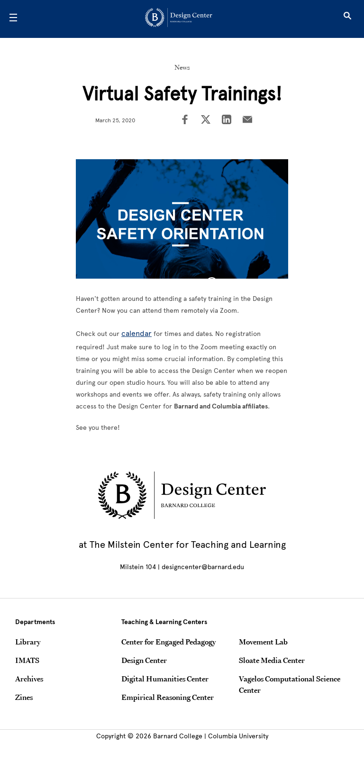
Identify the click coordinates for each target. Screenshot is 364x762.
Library (27, 641)
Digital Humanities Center (165, 678)
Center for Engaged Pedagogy (168, 641)
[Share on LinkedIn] (226, 120)
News (182, 67)
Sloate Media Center (272, 660)
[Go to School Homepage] (178, 19)
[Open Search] (347, 19)
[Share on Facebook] (185, 120)
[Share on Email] (247, 120)
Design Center (144, 660)
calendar (136, 333)
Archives (29, 678)
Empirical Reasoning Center (167, 697)
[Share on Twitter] (205, 120)
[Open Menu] (13, 19)
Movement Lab (263, 641)
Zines (24, 697)
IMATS (27, 660)
